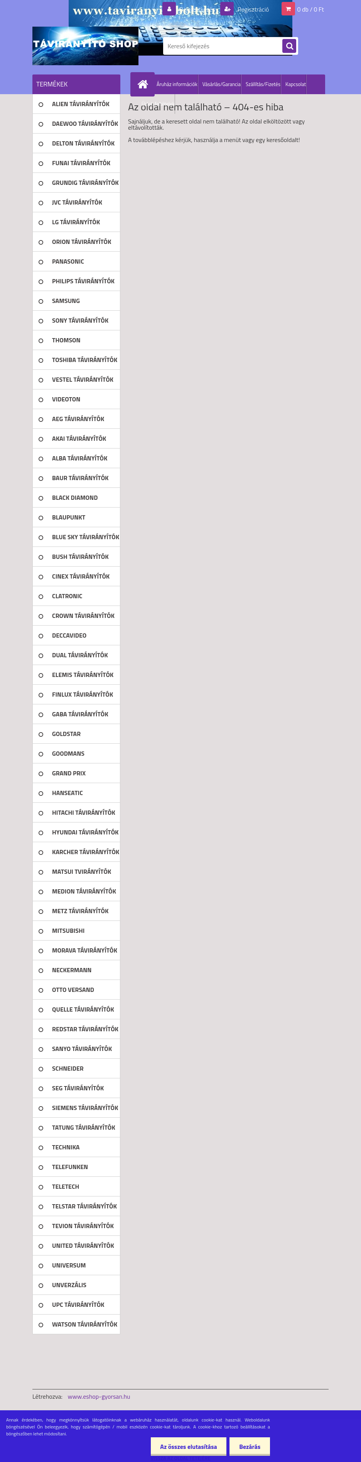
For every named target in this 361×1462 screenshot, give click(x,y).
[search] (289, 46)
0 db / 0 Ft (310, 9)
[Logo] (85, 46)
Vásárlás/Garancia (221, 84)
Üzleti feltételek (158, 104)
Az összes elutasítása (188, 1446)
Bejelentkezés (197, 9)
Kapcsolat (295, 84)
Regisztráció (252, 9)
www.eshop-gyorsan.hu (99, 1396)
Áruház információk (177, 84)
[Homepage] (144, 84)
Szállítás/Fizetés (263, 84)
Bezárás (249, 1446)
